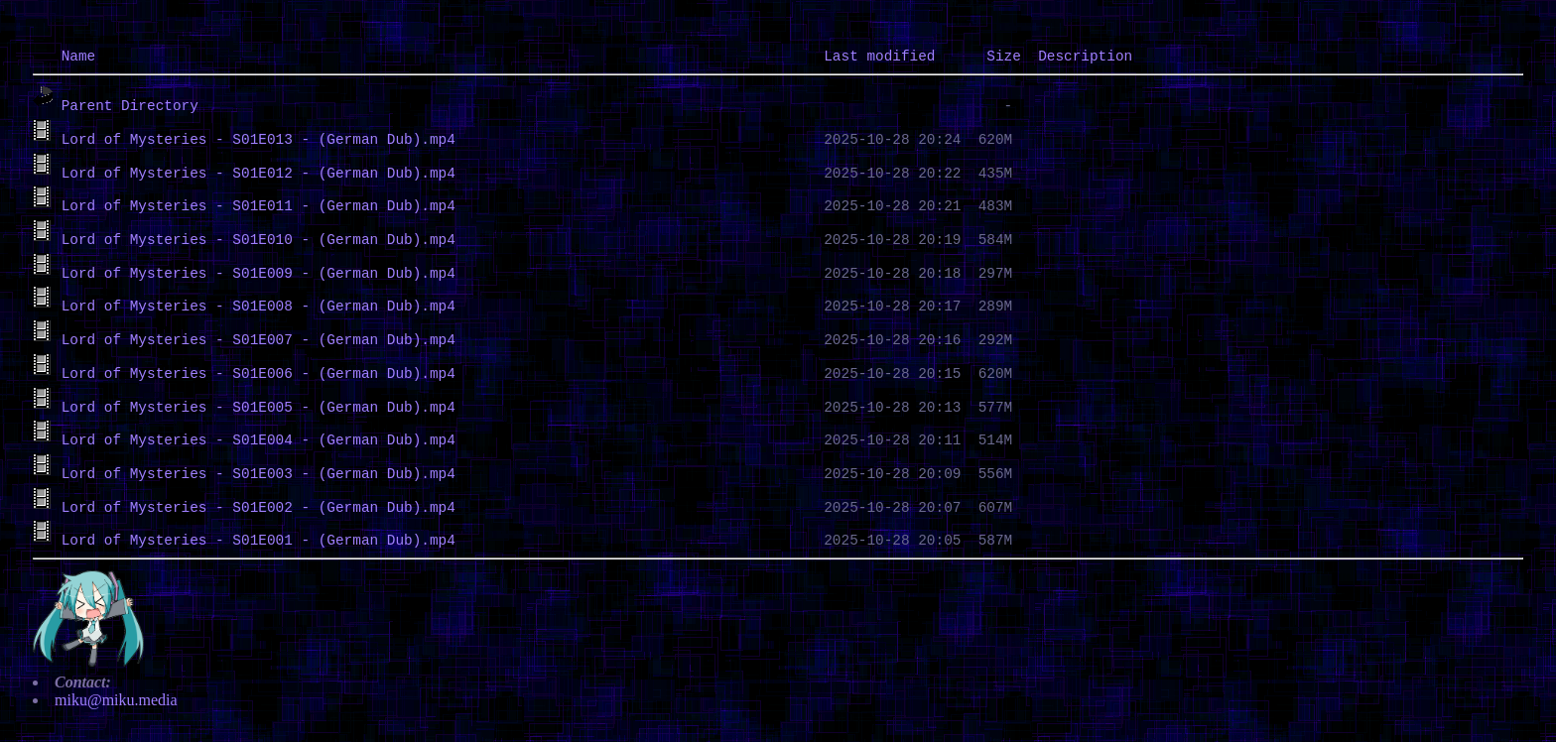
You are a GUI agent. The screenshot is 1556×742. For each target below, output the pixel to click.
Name (79, 56)
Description (1085, 56)
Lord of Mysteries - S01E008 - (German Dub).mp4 (258, 306)
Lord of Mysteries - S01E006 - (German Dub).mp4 (258, 374)
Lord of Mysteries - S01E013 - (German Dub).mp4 (258, 140)
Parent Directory (130, 106)
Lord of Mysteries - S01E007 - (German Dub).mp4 (258, 340)
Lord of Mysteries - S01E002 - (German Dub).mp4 (258, 508)
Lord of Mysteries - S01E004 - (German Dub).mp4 (258, 440)
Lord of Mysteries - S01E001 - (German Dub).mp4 (258, 541)
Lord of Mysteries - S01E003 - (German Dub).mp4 (258, 474)
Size (1003, 56)
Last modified (879, 56)
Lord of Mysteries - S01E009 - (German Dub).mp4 (258, 274)
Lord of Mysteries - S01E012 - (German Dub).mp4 (258, 174)
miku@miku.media (116, 699)
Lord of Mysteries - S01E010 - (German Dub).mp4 (258, 240)
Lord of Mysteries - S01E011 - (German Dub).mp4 (258, 206)
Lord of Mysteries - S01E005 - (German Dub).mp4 (258, 408)
